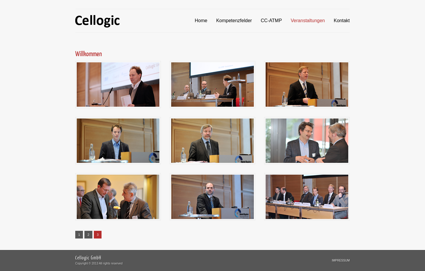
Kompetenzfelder (234, 20)
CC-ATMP (271, 20)
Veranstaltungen (308, 20)
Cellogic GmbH (88, 257)
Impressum (341, 260)
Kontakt (342, 20)
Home (201, 20)
